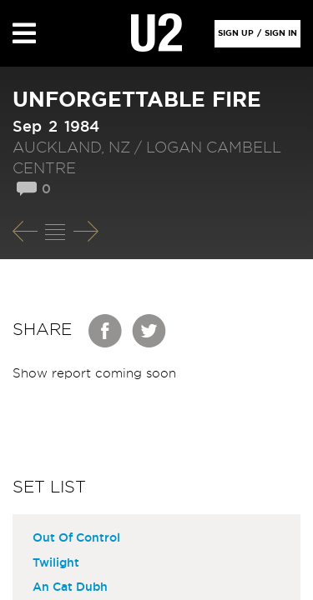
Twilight (56, 563)
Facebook (106, 330)
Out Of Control (76, 538)
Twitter (149, 330)
